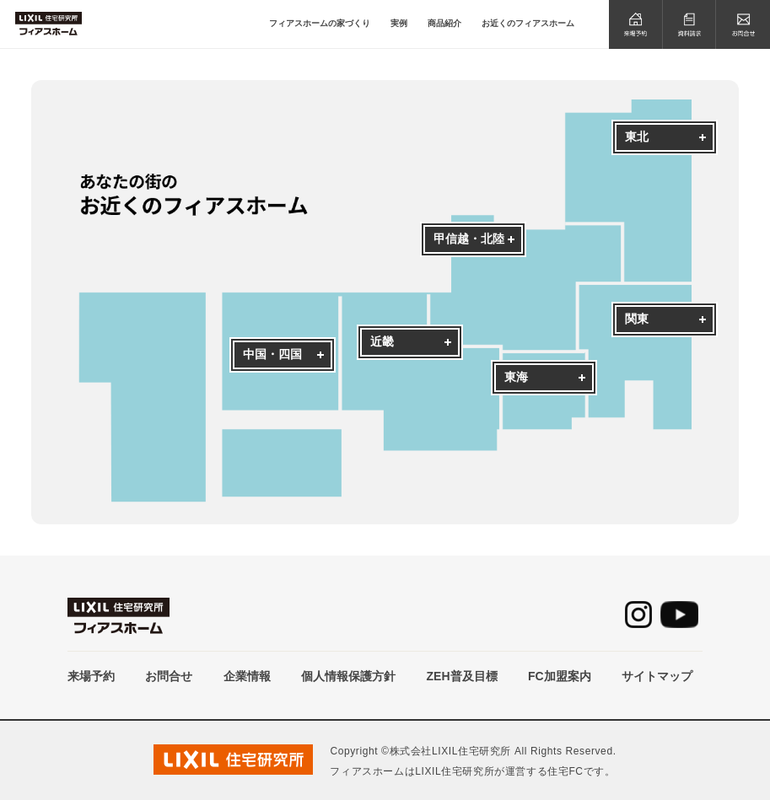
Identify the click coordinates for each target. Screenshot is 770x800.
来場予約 (91, 676)
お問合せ (168, 676)
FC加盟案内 (559, 676)
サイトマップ (657, 676)
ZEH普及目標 (462, 676)
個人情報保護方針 (348, 676)
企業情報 (247, 676)
